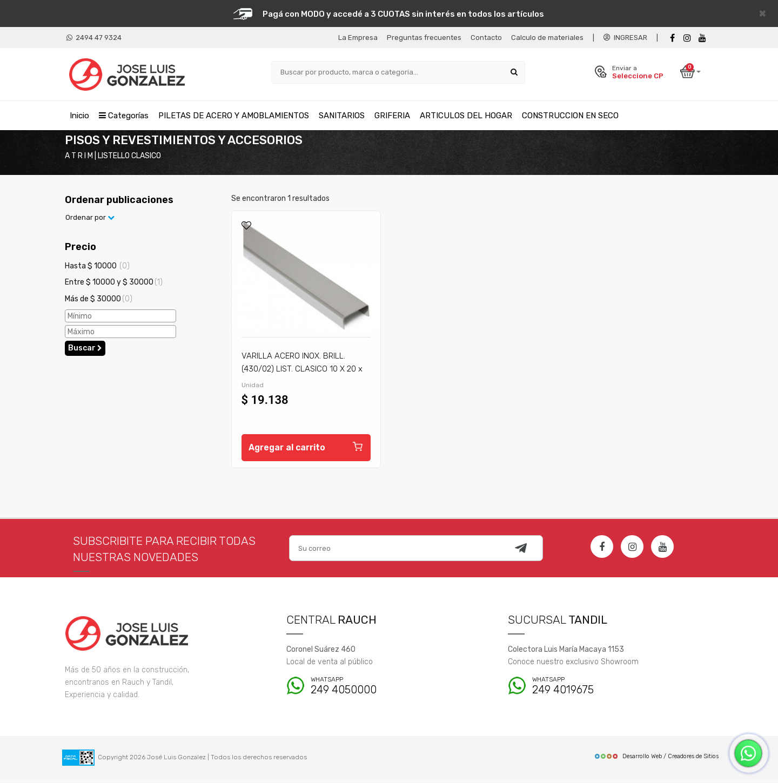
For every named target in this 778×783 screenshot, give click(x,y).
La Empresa (358, 37)
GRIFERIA (392, 115)
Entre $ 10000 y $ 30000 (114, 285)
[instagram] (687, 38)
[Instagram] (632, 550)
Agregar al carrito (306, 449)
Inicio (79, 115)
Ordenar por (90, 221)
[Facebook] (672, 38)
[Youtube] (702, 38)
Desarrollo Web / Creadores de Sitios (656, 760)
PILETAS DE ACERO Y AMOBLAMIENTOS (233, 115)
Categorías (124, 115)
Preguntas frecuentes (424, 37)
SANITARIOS (342, 115)
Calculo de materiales (547, 37)
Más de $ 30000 (98, 302)
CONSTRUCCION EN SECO (570, 115)
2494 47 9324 (94, 37)
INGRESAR (625, 37)
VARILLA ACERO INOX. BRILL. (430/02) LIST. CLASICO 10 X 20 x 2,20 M (302, 372)
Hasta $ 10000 (97, 269)
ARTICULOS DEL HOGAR (466, 115)
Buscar (85, 351)
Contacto (486, 37)
